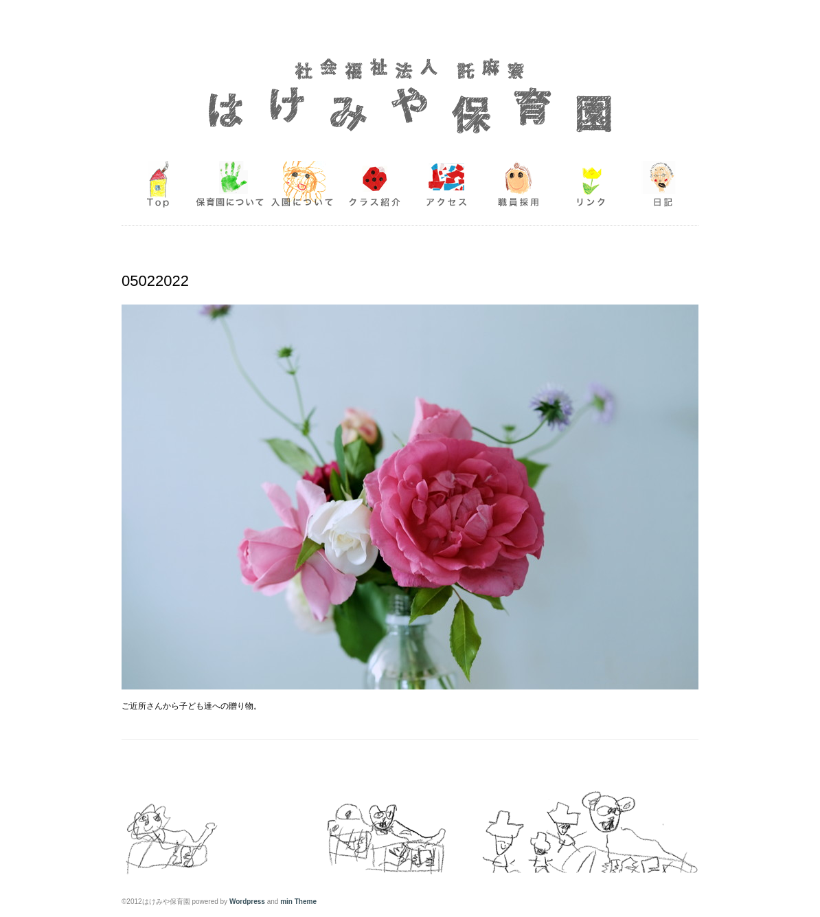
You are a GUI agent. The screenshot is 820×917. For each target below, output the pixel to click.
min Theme (298, 901)
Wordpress (247, 901)
